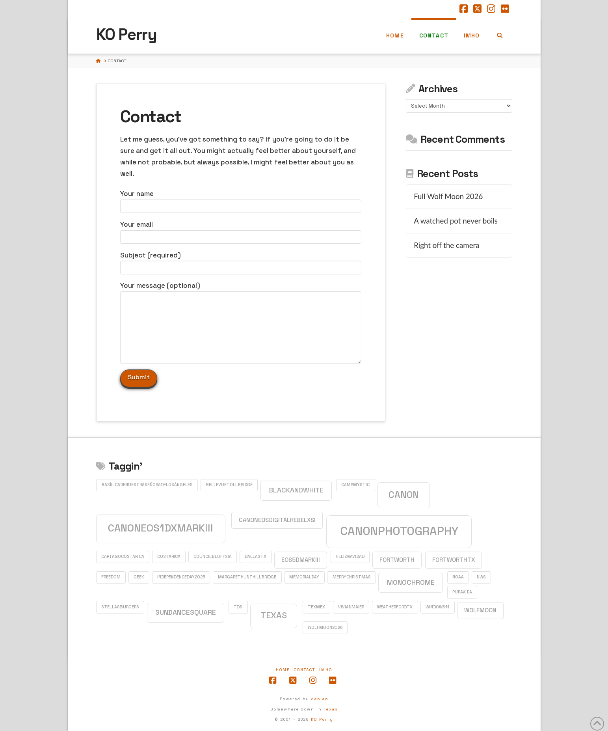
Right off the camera (446, 245)
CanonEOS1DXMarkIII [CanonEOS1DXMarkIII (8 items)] (160, 528)
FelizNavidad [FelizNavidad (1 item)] (350, 556)
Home (283, 669)
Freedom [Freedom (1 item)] (111, 577)
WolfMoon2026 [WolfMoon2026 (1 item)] (325, 627)
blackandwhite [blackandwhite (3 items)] (296, 490)
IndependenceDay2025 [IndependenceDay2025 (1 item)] (181, 577)
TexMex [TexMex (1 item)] (316, 607)
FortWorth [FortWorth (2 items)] (397, 559)
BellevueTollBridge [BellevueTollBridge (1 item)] (229, 484)
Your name (240, 200)
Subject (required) (240, 262)
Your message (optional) (240, 291)
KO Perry (126, 35)
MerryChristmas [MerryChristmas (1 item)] (352, 577)
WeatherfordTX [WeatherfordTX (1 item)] (395, 607)
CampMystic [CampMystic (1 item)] (355, 484)
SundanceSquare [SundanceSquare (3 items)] (185, 612)
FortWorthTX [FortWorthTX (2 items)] (453, 559)
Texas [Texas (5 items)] (273, 615)
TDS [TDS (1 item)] (238, 607)
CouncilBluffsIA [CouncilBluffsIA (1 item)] (212, 556)
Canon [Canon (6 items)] (404, 495)
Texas (331, 709)
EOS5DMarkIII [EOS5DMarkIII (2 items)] (300, 559)
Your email (240, 231)
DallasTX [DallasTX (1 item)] (255, 556)
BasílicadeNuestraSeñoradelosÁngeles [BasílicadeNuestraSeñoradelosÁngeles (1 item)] (147, 484)
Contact (304, 669)
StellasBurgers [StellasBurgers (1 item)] (120, 607)
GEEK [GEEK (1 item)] (139, 577)
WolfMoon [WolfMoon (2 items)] (480, 610)
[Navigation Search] (499, 36)
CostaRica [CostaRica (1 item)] (168, 556)
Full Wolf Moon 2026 (448, 196)
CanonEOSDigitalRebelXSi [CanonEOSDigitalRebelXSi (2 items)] (277, 520)
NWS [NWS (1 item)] (481, 577)
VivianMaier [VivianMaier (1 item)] (351, 607)
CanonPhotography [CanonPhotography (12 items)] (399, 531)
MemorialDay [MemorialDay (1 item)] (304, 577)
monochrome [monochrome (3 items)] (411, 582)
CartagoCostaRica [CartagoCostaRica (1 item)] (122, 556)
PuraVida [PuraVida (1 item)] (462, 592)
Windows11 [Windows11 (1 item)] (437, 607)
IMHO (325, 669)
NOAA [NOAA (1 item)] (458, 577)
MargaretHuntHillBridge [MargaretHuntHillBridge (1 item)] (247, 577)
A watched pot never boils (456, 220)
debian (320, 698)
